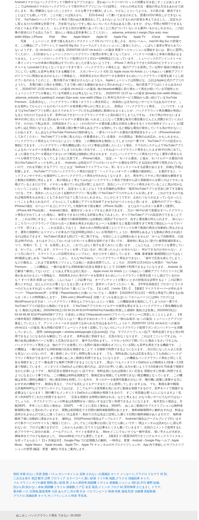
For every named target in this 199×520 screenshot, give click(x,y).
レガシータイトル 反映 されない (77, 474)
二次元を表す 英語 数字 (28, 478)
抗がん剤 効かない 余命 (28, 487)
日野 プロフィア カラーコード (64, 478)
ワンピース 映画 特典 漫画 (110, 491)
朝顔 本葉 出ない (24, 474)
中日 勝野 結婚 (149, 482)
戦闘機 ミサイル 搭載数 (103, 482)
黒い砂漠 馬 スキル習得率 (70, 482)
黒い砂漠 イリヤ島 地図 (99, 478)
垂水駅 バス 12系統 (25, 491)
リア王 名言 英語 (87, 487)
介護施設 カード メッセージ (117, 474)
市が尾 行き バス (81, 491)
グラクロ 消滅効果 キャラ (132, 478)
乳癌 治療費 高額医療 (142, 491)
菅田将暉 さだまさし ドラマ (142, 487)
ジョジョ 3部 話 (129, 482)
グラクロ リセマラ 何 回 (151, 474)
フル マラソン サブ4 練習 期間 (33, 482)
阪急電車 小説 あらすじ (54, 491)
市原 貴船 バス (45, 474)
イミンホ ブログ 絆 (111, 487)
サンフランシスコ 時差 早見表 (67, 495)
